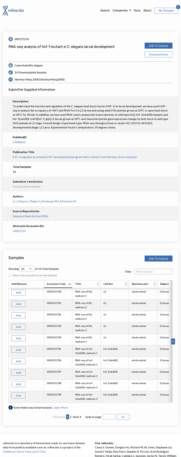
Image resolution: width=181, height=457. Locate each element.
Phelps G (35, 201)
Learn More (61, 407)
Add (18, 292)
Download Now (158, 54)
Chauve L (23, 201)
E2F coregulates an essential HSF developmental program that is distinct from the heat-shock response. (75, 156)
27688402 (19, 142)
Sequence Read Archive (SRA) (30, 216)
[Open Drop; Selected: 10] (26, 269)
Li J (15, 201)
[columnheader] (58, 284)
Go (123, 416)
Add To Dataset (158, 45)
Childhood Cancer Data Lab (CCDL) (24, 451)
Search (105, 10)
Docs (137, 10)
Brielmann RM (50, 201)
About (147, 10)
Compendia (120, 10)
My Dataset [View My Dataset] (166, 10)
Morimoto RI (68, 201)
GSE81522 (19, 230)
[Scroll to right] (173, 341)
